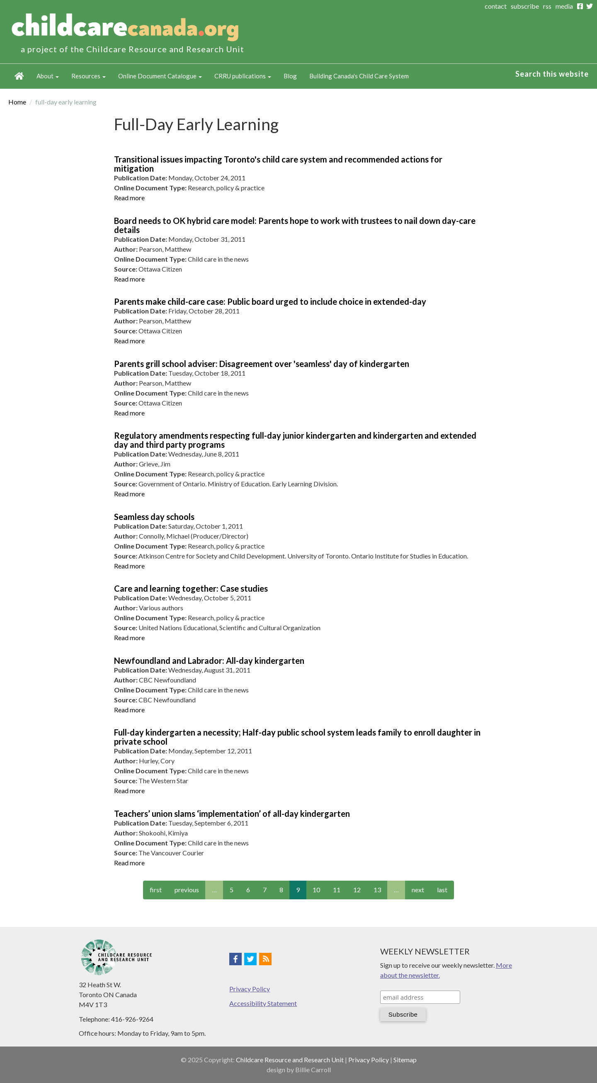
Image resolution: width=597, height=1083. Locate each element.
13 (377, 890)
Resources (88, 76)
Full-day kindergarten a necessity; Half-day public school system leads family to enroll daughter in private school (297, 736)
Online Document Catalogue (160, 76)
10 (316, 890)
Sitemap (405, 1060)
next (418, 890)
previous (187, 890)
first (156, 890)
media (564, 6)
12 (357, 890)
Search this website (552, 73)
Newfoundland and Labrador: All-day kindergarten (209, 660)
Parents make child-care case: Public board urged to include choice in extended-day (270, 301)
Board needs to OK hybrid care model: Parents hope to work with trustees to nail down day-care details (295, 225)
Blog (290, 76)
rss (547, 6)
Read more (129, 198)
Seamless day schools (154, 517)
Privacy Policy (249, 989)
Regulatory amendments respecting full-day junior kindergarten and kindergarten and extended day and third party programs (295, 439)
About (47, 76)
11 (336, 890)
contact (496, 6)
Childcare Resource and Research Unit (290, 1060)
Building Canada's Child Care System (359, 76)
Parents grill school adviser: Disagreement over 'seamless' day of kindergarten (261, 364)
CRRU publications (242, 76)
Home (19, 76)
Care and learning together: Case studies (191, 588)
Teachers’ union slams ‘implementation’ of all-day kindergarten (232, 813)
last (442, 890)
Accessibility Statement (263, 1003)
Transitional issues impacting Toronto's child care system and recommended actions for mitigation (278, 163)
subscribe (525, 6)
